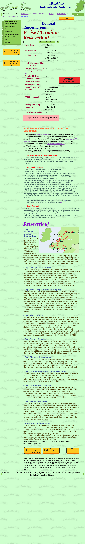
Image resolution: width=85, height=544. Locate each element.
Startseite (24, 14)
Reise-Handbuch (42, 134)
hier (64, 200)
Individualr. (61, 14)
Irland (51, 14)
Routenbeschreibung (56, 144)
